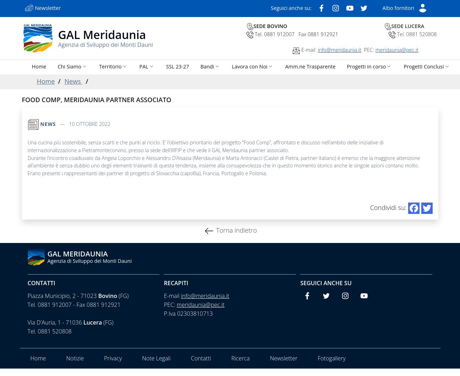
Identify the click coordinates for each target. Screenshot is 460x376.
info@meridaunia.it (339, 49)
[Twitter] (364, 7)
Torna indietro (236, 230)
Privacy (113, 358)
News (73, 81)
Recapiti (176, 283)
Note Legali (156, 358)
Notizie (75, 358)
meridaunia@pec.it (396, 49)
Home (46, 81)
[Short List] (405, 7)
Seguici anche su (325, 283)
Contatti (41, 283)
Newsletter (283, 358)
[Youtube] (350, 7)
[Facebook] (321, 7)
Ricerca (240, 358)
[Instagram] (335, 7)
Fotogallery (332, 358)
